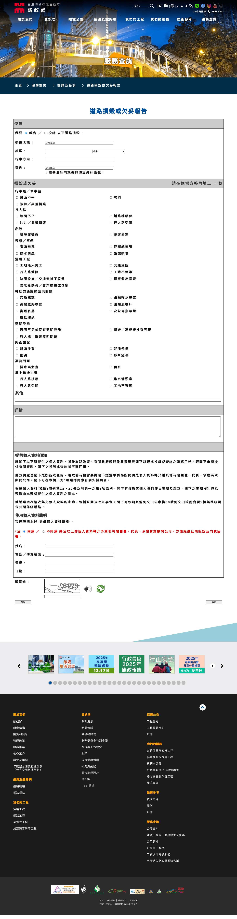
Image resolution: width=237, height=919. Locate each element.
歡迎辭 (17, 725)
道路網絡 (19, 790)
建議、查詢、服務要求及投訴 (166, 839)
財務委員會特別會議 (94, 744)
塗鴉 (23, 355)
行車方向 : (24, 159)
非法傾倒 (121, 348)
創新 (84, 757)
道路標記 (27, 318)
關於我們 (25, 19)
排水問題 (27, 253)
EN (159, 6)
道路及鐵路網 (105, 19)
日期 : (20, 575)
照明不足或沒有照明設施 (40, 330)
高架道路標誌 (31, 304)
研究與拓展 (88, 770)
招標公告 (76, 19)
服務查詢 (209, 19)
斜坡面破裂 (29, 234)
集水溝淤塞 (123, 379)
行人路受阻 (123, 223)
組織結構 (19, 731)
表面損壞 (27, 246)
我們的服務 (159, 19)
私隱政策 (134, 904)
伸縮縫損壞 (123, 246)
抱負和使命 (20, 738)
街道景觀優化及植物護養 (163, 774)
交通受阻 (121, 265)
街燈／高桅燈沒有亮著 (132, 330)
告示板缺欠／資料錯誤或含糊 (44, 285)
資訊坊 (50, 19)
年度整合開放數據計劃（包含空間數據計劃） (28, 772)
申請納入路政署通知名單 (163, 864)
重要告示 (122, 904)
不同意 (52, 535)
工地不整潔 (123, 272)
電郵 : (20, 567)
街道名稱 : (24, 143)
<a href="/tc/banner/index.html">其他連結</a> (118, 672)
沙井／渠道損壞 (33, 223)
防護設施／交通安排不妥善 (42, 279)
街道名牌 (27, 311)
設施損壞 (121, 253)
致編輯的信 (88, 738)
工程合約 (152, 725)
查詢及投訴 (66, 85)
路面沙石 (27, 348)
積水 (117, 367)
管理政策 (19, 744)
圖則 (150, 809)
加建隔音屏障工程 (25, 832)
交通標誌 (27, 297)
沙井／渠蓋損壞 (33, 204)
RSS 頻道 (87, 789)
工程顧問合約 (155, 731)
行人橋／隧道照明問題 (38, 336)
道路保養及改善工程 (160, 754)
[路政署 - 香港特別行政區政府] (62, 8)
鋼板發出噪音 (125, 279)
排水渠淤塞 (29, 367)
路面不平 (27, 197)
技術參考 (184, 19)
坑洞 (117, 197)
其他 (19, 393)
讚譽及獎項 (20, 764)
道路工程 (19, 813)
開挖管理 (152, 786)
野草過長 (121, 355)
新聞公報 (87, 731)
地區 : (20, 151)
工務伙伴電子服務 (158, 858)
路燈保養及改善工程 (160, 780)
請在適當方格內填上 (192, 183)
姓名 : (20, 550)
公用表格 (152, 845)
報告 (33, 133)
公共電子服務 (155, 852)
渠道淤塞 (121, 234)
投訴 (52, 133)
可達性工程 (20, 826)
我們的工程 (134, 19)
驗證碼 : (22, 585)
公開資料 (152, 832)
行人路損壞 (29, 379)
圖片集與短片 (90, 776)
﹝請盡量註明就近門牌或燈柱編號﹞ (75, 173)
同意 (31, 535)
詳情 (18, 410)
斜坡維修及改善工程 (160, 761)
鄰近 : (20, 167)
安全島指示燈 (125, 311)
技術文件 (152, 803)
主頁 (18, 85)
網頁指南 (111, 904)
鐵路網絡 (19, 796)
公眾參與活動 (90, 764)
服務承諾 (19, 751)
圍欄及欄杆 (123, 304)
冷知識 (85, 783)
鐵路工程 (19, 819)
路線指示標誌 (125, 297)
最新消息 (87, 725)
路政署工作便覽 (91, 751)
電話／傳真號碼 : (30, 558)
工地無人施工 (31, 265)
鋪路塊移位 (123, 216)
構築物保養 (154, 767)
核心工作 (19, 757)
